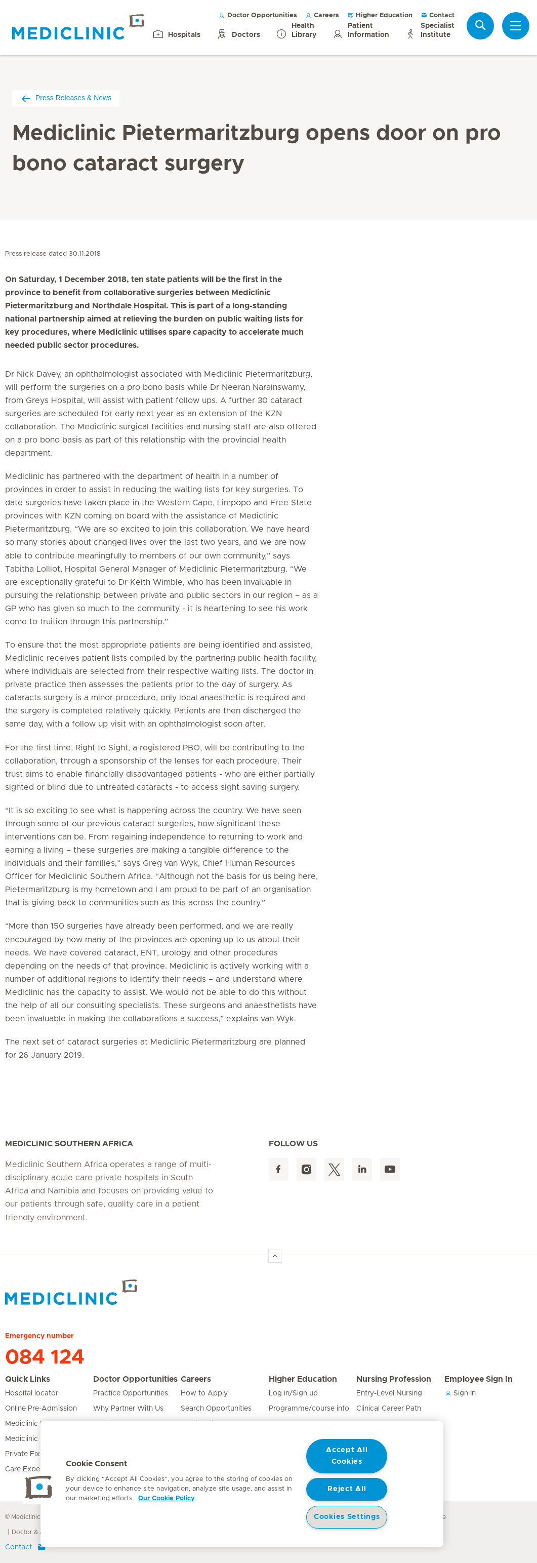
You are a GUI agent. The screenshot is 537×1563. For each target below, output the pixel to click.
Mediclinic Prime (32, 1438)
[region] (241, 1484)
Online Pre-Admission (41, 1408)
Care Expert (25, 1469)
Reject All (346, 1489)
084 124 (45, 1357)
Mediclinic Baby (31, 1423)
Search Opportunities (216, 1408)
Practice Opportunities (130, 1393)
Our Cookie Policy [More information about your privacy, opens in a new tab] (166, 1498)
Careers (322, 15)
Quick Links (27, 1379)
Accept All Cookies (346, 1456)
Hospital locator (31, 1393)
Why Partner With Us (128, 1408)
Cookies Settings (347, 1516)
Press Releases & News (65, 98)
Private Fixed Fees (36, 1454)
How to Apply (204, 1393)
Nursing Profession (393, 1379)
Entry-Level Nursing (389, 1393)
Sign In (460, 1393)
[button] (39, 1487)
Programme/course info (309, 1408)
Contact (438, 15)
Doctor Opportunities (258, 15)
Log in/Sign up (293, 1393)
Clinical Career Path (388, 1408)
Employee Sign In (478, 1379)
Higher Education (379, 15)
